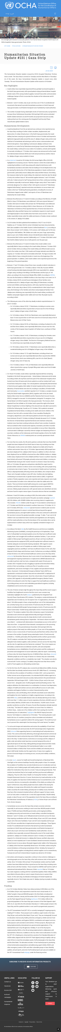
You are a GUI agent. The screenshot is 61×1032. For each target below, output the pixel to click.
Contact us (7, 981)
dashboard (34, 899)
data (22, 529)
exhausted (10, 556)
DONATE (50, 1003)
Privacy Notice (32, 1022)
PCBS (35, 799)
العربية (12, 13)
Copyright (26, 1022)
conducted (26, 508)
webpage (27, 952)
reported (40, 869)
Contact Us (21, 1022)
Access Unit (8, 990)
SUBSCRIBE (31, 967)
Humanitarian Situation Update (32, 46)
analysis (29, 595)
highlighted (31, 712)
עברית (7, 13)
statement (13, 160)
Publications (16, 46)
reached (52, 498)
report (14, 760)
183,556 (18, 503)
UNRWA (52, 275)
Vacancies (7, 986)
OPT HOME (7, 46)
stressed (53, 654)
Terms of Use (39, 1022)
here (45, 227)
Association (20, 391)
